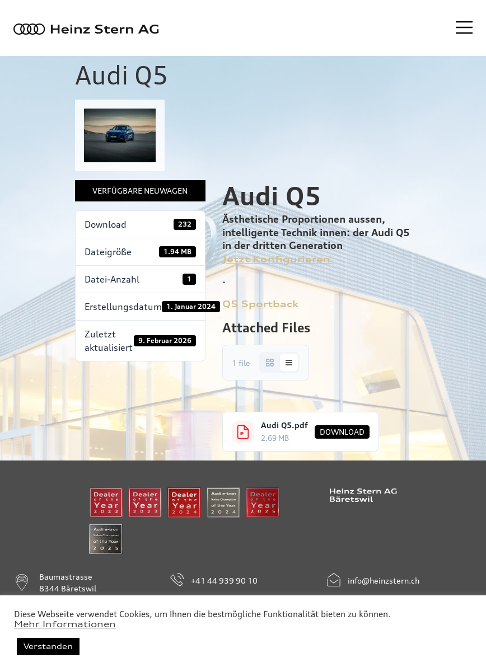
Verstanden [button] (48, 646)
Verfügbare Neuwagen (140, 190)
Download (342, 431)
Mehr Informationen (65, 624)
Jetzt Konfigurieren (277, 259)
